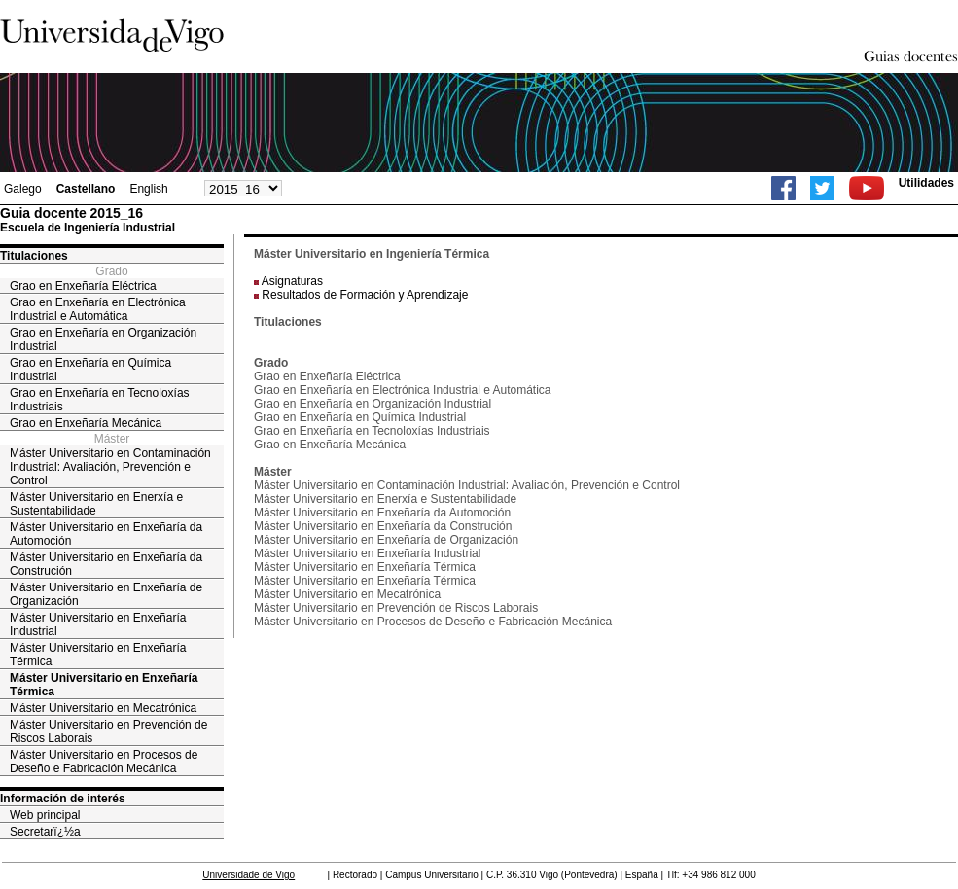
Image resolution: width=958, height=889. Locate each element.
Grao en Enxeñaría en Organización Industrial (103, 339)
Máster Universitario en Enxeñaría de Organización (106, 594)
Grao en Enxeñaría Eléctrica (83, 286)
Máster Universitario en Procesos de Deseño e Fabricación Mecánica (103, 761)
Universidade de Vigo (248, 875)
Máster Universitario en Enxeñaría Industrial (98, 624)
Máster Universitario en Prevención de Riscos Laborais (108, 731)
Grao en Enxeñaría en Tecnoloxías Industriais (100, 399)
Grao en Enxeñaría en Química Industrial (90, 369)
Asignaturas (292, 281)
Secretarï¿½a (45, 831)
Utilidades (926, 183)
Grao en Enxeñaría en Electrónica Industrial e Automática (98, 309)
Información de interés (62, 798)
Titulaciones (34, 256)
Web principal (45, 815)
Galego (23, 189)
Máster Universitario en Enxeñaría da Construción (106, 564)
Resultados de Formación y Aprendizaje (365, 295)
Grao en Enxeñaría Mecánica (85, 423)
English (148, 189)
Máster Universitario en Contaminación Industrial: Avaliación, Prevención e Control (110, 466)
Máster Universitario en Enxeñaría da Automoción (106, 534)
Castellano (86, 189)
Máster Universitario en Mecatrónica (103, 708)
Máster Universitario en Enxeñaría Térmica (98, 654)
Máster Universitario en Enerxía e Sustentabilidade (96, 503)
